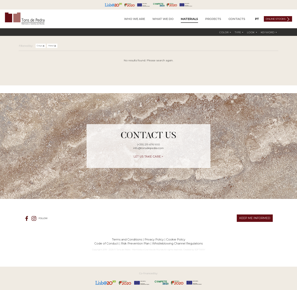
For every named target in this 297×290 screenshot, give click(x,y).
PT (257, 19)
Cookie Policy (175, 239)
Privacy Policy (154, 239)
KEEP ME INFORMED (254, 218)
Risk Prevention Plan (135, 243)
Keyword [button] (268, 32)
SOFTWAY (200, 249)
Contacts (236, 19)
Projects (213, 19)
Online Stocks (276, 18)
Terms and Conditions (127, 239)
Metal (51, 45)
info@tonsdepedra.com (148, 148)
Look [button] (251, 32)
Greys (40, 45)
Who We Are (134, 19)
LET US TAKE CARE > (148, 156)
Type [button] (238, 32)
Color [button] (224, 32)
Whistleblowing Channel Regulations (177, 243)
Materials (189, 19)
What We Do (163, 19)
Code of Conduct (106, 243)
